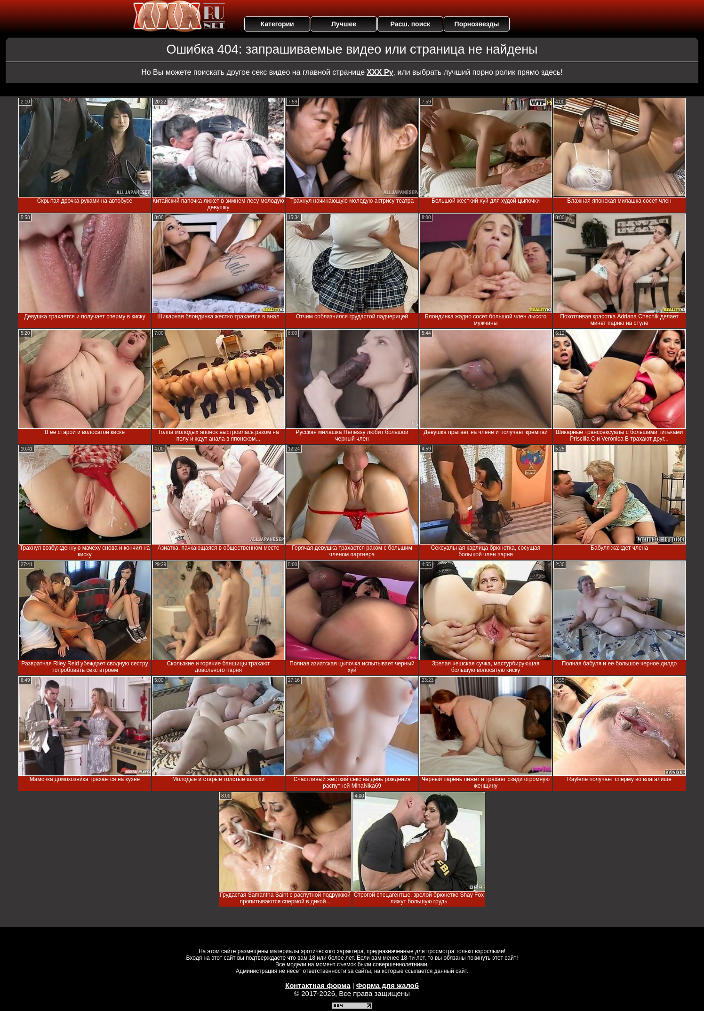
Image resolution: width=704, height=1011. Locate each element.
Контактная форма (318, 985)
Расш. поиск (410, 24)
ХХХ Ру (380, 72)
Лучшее (343, 24)
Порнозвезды (477, 24)
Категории (277, 24)
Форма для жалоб (387, 985)
